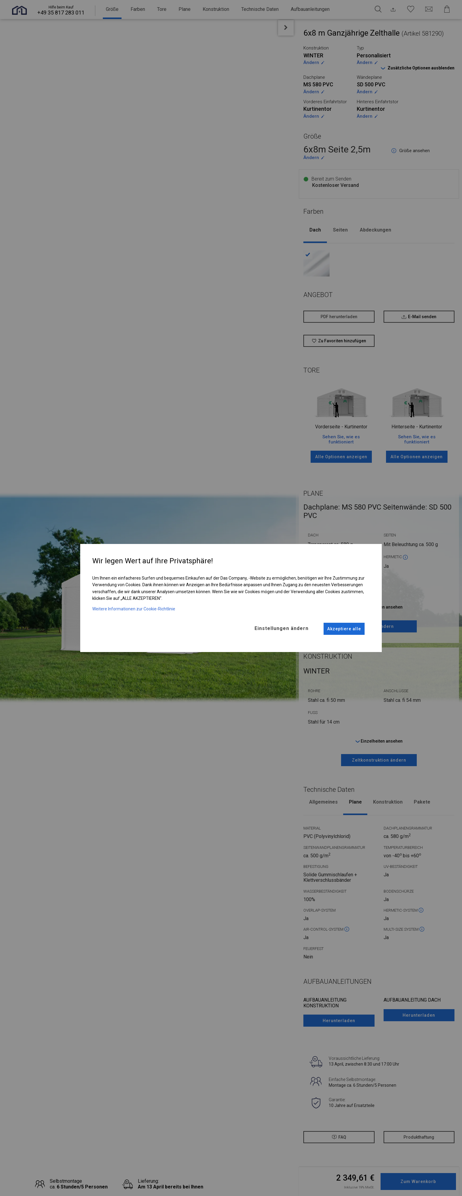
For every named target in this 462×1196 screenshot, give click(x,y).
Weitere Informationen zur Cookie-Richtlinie (133, 608)
